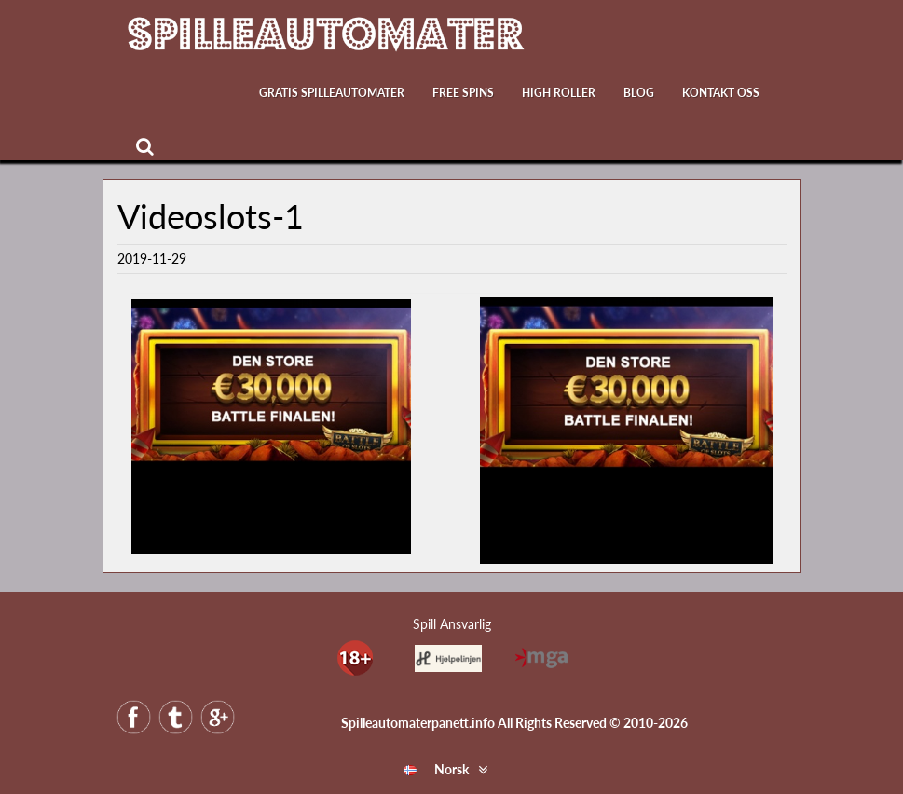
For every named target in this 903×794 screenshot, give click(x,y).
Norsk (436, 769)
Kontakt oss (720, 93)
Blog (638, 93)
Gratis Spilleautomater (331, 93)
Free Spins (463, 93)
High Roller (558, 93)
